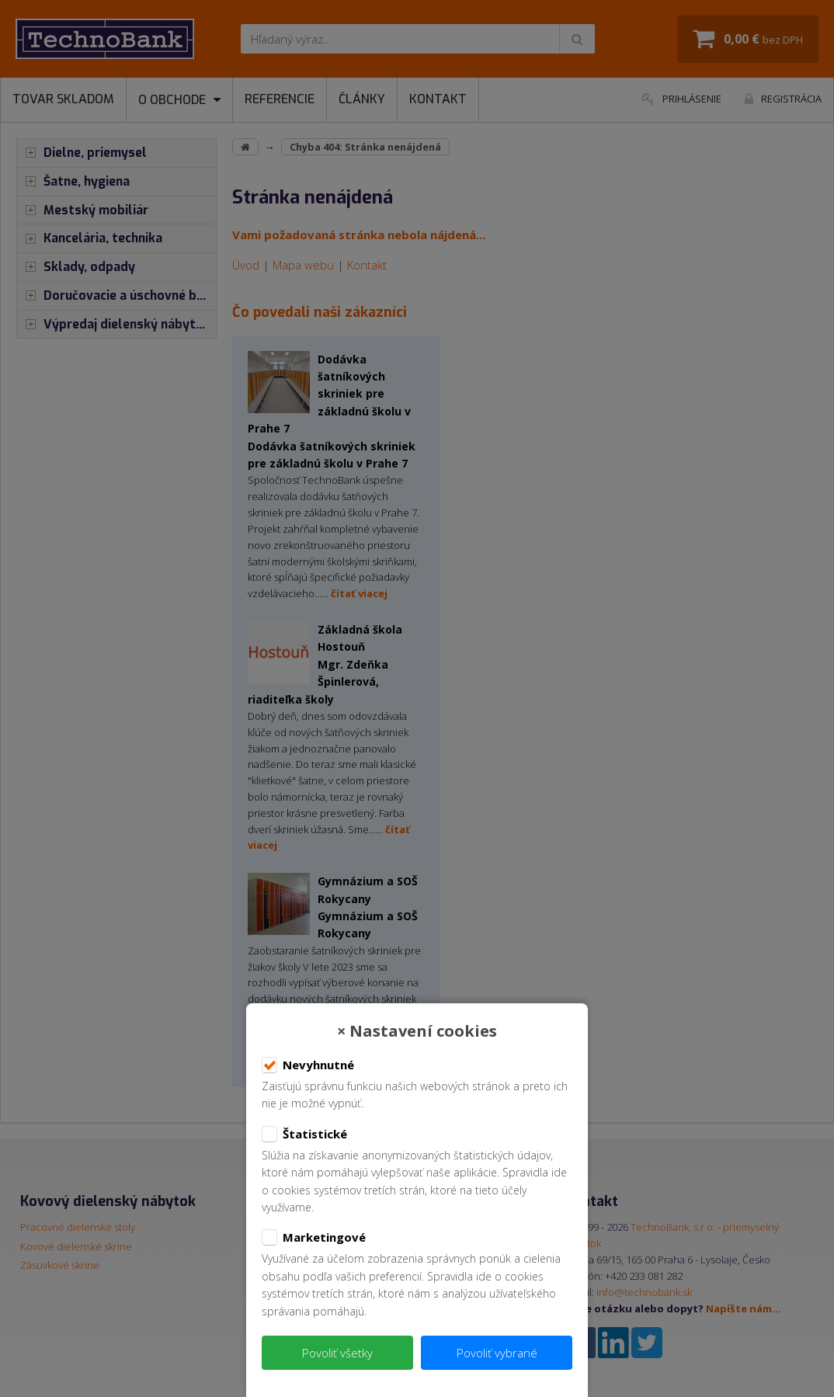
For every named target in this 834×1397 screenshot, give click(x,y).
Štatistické (304, 1134)
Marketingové (314, 1237)
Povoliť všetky (337, 1353)
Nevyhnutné (308, 1065)
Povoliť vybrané (497, 1353)
